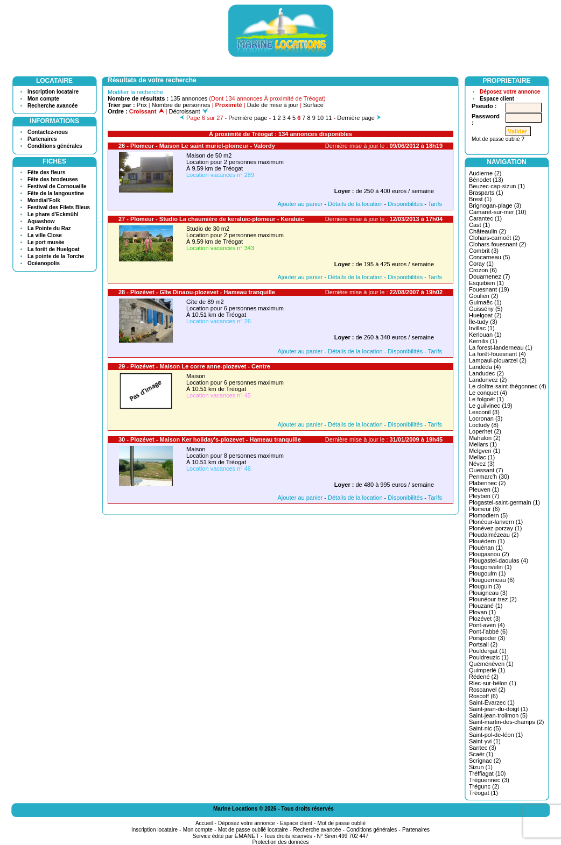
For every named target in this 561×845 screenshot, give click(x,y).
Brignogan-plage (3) (495, 205)
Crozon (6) (483, 270)
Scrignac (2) (485, 760)
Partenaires (42, 139)
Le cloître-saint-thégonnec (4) (507, 386)
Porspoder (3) (487, 638)
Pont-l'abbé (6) (488, 631)
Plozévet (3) (485, 618)
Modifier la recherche (135, 92)
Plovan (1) (482, 612)
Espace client (497, 99)
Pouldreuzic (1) (489, 657)
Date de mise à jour (272, 105)
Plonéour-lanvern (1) (496, 522)
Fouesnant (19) (489, 289)
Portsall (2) (483, 644)
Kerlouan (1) (485, 334)
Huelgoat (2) (485, 315)
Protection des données (280, 842)
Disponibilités (405, 204)
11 (328, 118)
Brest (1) (480, 199)
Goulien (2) (483, 296)
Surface (313, 105)
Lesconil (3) (484, 412)
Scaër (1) (481, 754)
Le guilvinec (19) (491, 405)
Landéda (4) (485, 367)
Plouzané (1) (485, 605)
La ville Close (44, 235)
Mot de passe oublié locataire (253, 830)
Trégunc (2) (484, 786)
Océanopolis (43, 263)
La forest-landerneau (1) (500, 347)
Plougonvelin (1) (490, 567)
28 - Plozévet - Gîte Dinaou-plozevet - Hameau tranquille (196, 292)
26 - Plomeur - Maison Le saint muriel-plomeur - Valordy (196, 146)
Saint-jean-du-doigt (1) (498, 709)
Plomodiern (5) (488, 515)
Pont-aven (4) (487, 625)
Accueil (204, 823)
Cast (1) (479, 225)
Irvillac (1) (482, 328)
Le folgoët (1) (486, 399)
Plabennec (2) (487, 483)
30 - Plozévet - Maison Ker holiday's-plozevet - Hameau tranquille (209, 439)
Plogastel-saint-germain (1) (504, 502)
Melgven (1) (484, 451)
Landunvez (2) (488, 380)
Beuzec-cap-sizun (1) (497, 186)
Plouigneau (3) (488, 593)
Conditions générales (54, 146)
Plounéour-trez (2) (493, 599)
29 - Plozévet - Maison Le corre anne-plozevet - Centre (194, 366)
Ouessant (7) (486, 470)
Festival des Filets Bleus (58, 207)
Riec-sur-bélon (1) (492, 683)
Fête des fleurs (46, 172)
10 (320, 118)
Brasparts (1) (486, 192)
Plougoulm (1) (487, 573)
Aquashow (41, 221)
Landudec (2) (486, 373)
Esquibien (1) (486, 283)
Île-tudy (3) (483, 321)
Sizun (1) (481, 767)
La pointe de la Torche (55, 256)
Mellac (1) (482, 457)
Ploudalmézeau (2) (493, 534)
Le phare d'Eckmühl (53, 214)
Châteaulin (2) (487, 231)
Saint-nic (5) (485, 728)
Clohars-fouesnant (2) (497, 244)
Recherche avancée (52, 106)
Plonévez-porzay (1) (495, 528)
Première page (247, 118)
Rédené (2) (484, 676)
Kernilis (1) (483, 341)
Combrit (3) (484, 250)
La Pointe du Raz (49, 228)
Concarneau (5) (489, 257)
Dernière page (356, 118)
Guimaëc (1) (485, 302)
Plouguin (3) (485, 586)
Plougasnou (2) (489, 554)
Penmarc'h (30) (489, 476)
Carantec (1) (485, 218)
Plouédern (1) (487, 541)
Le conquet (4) (488, 392)
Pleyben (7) (484, 496)
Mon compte (43, 99)
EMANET (247, 836)
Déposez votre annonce (510, 92)
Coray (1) (481, 263)
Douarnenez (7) (489, 276)
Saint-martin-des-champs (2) (506, 722)
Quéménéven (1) (491, 664)
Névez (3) (482, 463)
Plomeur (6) (484, 509)
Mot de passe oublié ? (498, 139)
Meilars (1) (483, 444)
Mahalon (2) (485, 438)
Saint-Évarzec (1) (492, 702)
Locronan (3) (485, 418)
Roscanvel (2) (487, 689)
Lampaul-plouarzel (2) (498, 360)
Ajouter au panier (299, 204)
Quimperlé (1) (487, 670)
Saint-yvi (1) (485, 741)
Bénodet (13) (486, 179)
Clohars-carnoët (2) (494, 238)
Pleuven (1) (484, 489)
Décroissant (188, 111)
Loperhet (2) (485, 431)
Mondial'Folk (43, 200)
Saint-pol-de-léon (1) (496, 735)
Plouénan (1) (486, 547)
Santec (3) (482, 747)
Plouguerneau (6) (492, 580)
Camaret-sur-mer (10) (497, 212)
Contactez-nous (47, 132)
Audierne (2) (485, 173)
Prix (142, 105)
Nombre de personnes (181, 105)
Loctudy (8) (484, 425)
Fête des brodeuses (52, 179)
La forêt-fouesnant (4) (497, 354)
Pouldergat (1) (488, 651)
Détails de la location (355, 204)
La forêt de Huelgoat (53, 249)
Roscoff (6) (483, 696)
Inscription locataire (53, 92)
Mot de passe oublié (342, 823)
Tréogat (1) (483, 793)
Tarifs (435, 204)
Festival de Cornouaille (56, 186)
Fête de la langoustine (55, 193)
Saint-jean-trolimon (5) (498, 715)
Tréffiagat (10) (487, 773)
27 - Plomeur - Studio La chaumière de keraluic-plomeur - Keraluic (211, 219)
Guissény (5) (485, 309)
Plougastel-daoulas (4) (498, 560)
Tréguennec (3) (489, 780)
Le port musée (45, 242)
